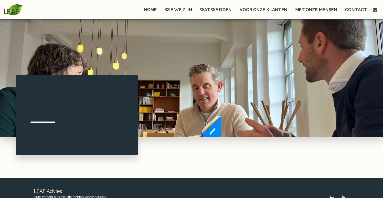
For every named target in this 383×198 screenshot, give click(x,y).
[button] (375, 10)
